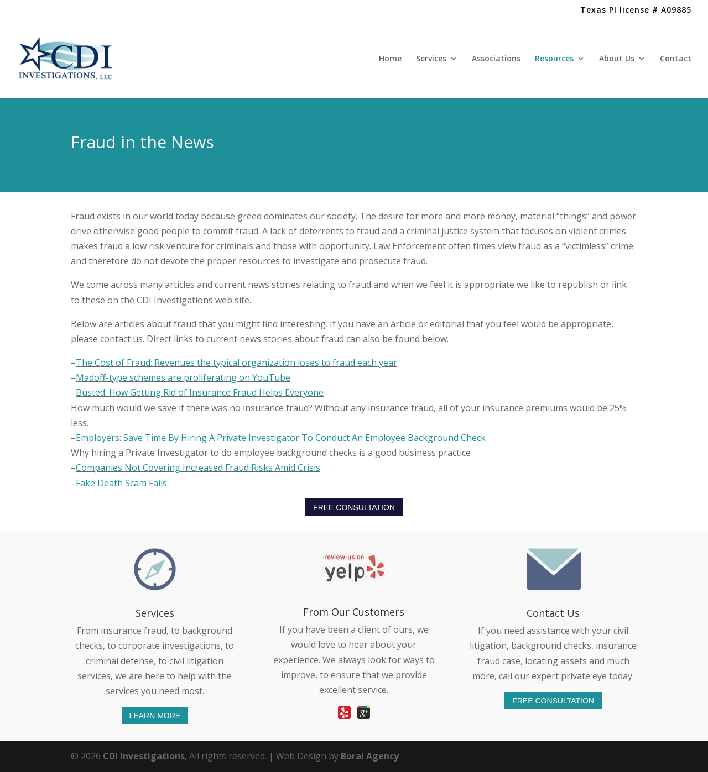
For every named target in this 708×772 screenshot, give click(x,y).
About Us (616, 59)
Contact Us (553, 612)
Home (390, 59)
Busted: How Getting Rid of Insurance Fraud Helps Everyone (200, 392)
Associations (496, 59)
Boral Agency (370, 756)
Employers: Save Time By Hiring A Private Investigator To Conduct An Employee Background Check (281, 438)
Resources (554, 59)
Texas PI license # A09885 (635, 10)
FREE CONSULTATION (354, 507)
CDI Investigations (144, 756)
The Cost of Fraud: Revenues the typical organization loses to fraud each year (236, 362)
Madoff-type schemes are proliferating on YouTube (183, 377)
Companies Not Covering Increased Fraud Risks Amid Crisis (198, 467)
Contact (675, 59)
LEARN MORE (155, 715)
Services (431, 59)
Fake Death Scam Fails (121, 483)
